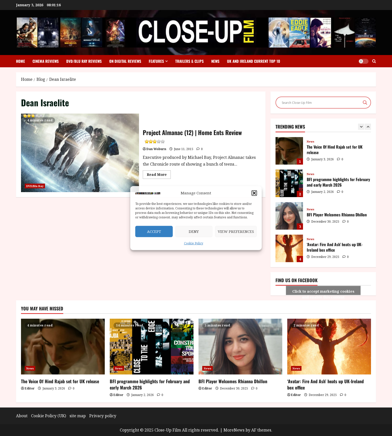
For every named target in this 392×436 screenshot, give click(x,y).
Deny (194, 231)
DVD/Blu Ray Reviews (84, 61)
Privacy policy (102, 415)
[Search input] (321, 102)
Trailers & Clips (189, 61)
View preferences (236, 231)
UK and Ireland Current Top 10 (253, 61)
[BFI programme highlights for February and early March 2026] (152, 346)
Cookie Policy (193, 243)
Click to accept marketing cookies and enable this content (323, 292)
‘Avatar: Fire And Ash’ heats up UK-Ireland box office (289, 248)
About (22, 415)
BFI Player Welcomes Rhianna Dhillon (289, 216)
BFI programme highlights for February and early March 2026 (289, 183)
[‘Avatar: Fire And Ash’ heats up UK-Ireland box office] (329, 346)
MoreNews (234, 430)
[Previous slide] (361, 127)
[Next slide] (368, 127)
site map (78, 415)
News (215, 61)
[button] (254, 193)
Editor (30, 388)
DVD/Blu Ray (35, 186)
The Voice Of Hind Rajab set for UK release (289, 151)
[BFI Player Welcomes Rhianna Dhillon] (240, 346)
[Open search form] (374, 61)
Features (156, 61)
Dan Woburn (156, 149)
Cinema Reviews (45, 61)
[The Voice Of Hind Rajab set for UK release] (63, 346)
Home (20, 61)
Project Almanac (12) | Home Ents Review (32, 116)
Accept (154, 231)
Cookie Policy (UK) (48, 415)
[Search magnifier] (365, 102)
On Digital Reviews (125, 61)
